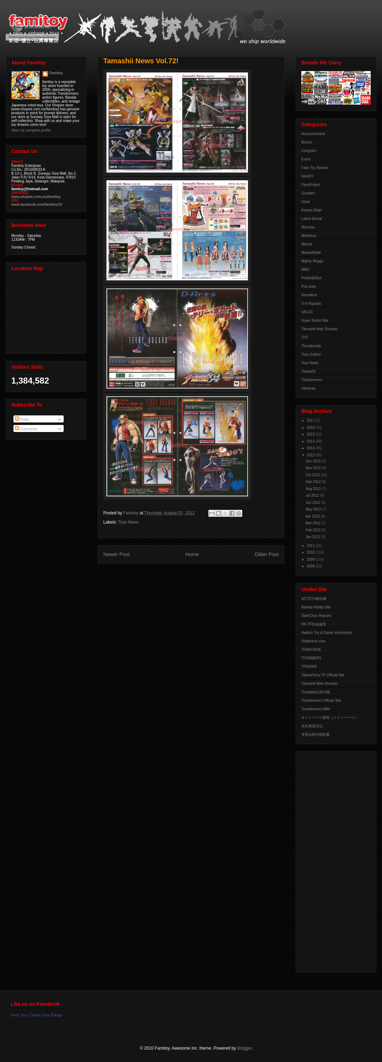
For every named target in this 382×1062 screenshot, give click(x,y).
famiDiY (307, 176)
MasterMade (311, 253)
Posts (22, 419)
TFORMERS (311, 658)
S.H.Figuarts (311, 303)
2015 (311, 434)
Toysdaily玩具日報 (315, 692)
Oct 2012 (313, 475)
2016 (311, 428)
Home (192, 554)
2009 (311, 559)
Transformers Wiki (315, 709)
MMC (305, 270)
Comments (26, 429)
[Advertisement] (329, 860)
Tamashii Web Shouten (319, 329)
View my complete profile (31, 130)
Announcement (313, 134)
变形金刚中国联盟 (315, 734)
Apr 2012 (313, 516)
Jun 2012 (313, 502)
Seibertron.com (313, 641)
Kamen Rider (311, 210)
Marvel (306, 244)
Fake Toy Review (314, 168)
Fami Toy (18, 1015)
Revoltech (309, 295)
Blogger (244, 1048)
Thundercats (311, 346)
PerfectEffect (311, 278)
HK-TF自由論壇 (313, 624)
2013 (311, 448)
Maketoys (309, 236)
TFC (304, 337)
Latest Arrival (311, 219)
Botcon (306, 142)
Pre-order (308, 286)
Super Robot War (315, 320)
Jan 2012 (313, 537)
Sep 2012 (314, 482)
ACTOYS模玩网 (313, 599)
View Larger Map (46, 312)
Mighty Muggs (312, 261)
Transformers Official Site (321, 700)
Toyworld (308, 371)
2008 (311, 566)
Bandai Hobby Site (316, 607)
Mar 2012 (314, 523)
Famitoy (56, 73)
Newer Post (116, 554)
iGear (305, 202)
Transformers (311, 380)
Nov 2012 (314, 468)
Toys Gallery (311, 354)
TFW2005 (309, 667)
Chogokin (308, 151)
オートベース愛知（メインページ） (329, 717)
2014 (311, 441)
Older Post (267, 554)
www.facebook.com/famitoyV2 (36, 204)
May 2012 (314, 509)
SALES (307, 312)
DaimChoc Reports (316, 616)
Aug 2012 (314, 489)
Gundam (308, 193)
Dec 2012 (314, 461)
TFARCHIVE (311, 650)
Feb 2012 (314, 530)
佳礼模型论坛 (312, 726)
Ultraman (308, 388)
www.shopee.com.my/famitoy (36, 197)
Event (306, 159)
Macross (308, 227)
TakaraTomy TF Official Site (323, 675)
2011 (311, 546)
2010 (311, 552)
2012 (311, 455)
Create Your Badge (45, 1015)
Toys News (128, 522)
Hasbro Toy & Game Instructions (326, 633)
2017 (311, 420)
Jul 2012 (313, 495)
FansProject (310, 185)
